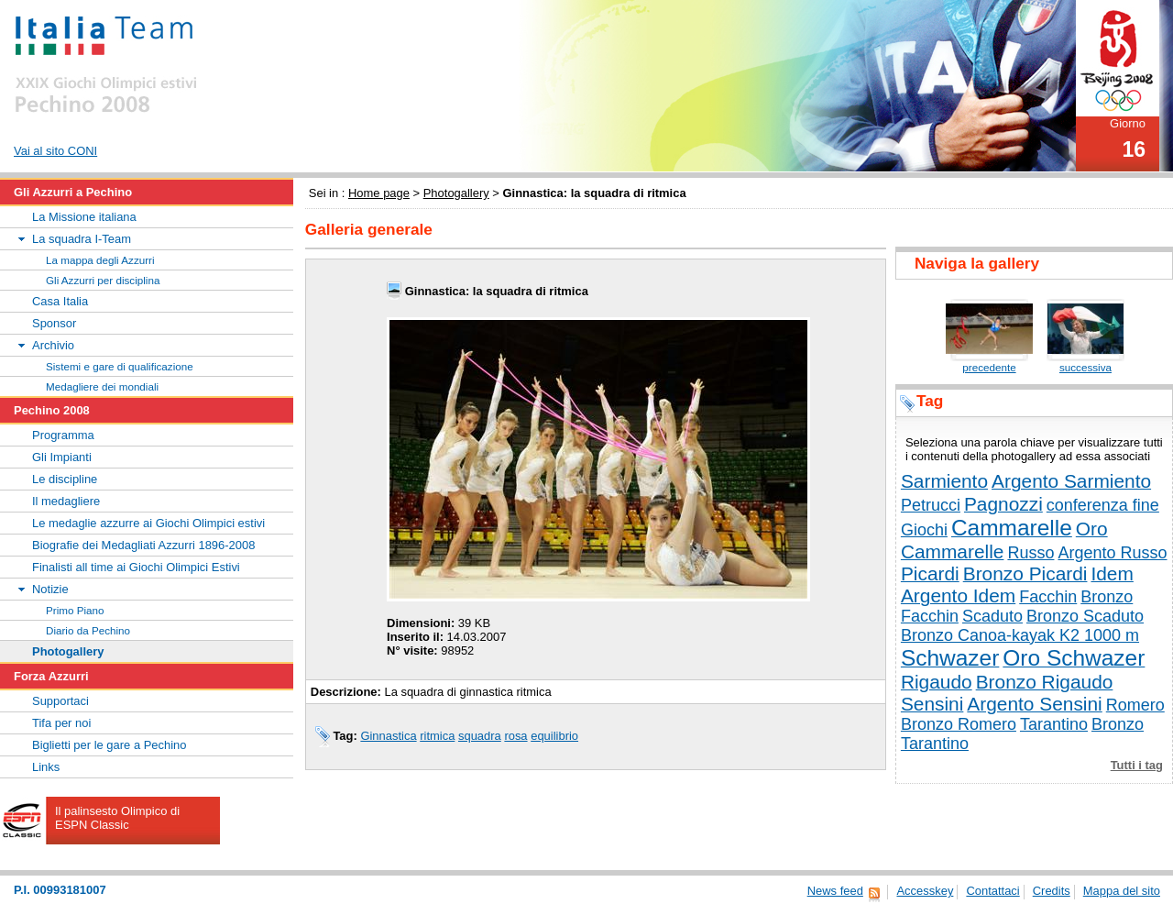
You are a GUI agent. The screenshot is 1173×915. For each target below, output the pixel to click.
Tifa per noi (61, 723)
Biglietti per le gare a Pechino (109, 745)
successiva (1085, 367)
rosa (515, 736)
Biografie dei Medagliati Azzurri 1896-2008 (143, 545)
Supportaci (60, 701)
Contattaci (992, 891)
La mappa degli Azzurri (100, 260)
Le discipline (64, 479)
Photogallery (456, 193)
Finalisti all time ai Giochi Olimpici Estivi (136, 567)
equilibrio (554, 736)
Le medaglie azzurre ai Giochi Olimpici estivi (148, 523)
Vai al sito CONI (55, 151)
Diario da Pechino (88, 630)
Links (46, 767)
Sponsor (54, 323)
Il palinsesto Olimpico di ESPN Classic (117, 818)
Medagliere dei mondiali (102, 386)
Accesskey (924, 891)
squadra (479, 736)
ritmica (437, 736)
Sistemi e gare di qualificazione (119, 366)
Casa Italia (60, 301)
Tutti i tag (1137, 765)
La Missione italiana (84, 217)
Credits (1051, 891)
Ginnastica (388, 736)
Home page (379, 193)
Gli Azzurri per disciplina (102, 280)
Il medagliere (66, 501)
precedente (988, 367)
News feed (835, 891)
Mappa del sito (1121, 891)
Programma (63, 435)
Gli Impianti (62, 457)
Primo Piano (75, 610)
